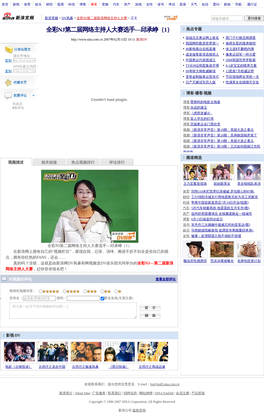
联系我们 (114, 393)
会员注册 (182, 393)
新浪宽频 (51, 18)
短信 (205, 4)
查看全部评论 (166, 279)
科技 (71, 4)
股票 (60, 4)
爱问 (216, 4)
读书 (160, 4)
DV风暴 (67, 18)
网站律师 (146, 393)
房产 (127, 4)
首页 (5, 4)
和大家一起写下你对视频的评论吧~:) (73, 311)
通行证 (252, 4)
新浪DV (142, 39)
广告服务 (99, 393)
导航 (238, 4)
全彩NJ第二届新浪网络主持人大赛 (102, 18)
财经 (49, 4)
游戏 (138, 4)
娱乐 (38, 4)
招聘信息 (130, 393)
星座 (183, 4)
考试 (171, 4)
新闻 (16, 4)
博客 (82, 4)
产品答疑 (198, 393)
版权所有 (139, 410)
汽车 (116, 4)
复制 (8, 61)
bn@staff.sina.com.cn (164, 384)
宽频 (105, 4)
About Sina (82, 393)
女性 (149, 4)
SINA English (164, 393)
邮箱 (227, 4)
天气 (194, 4)
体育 (27, 4)
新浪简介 (66, 393)
